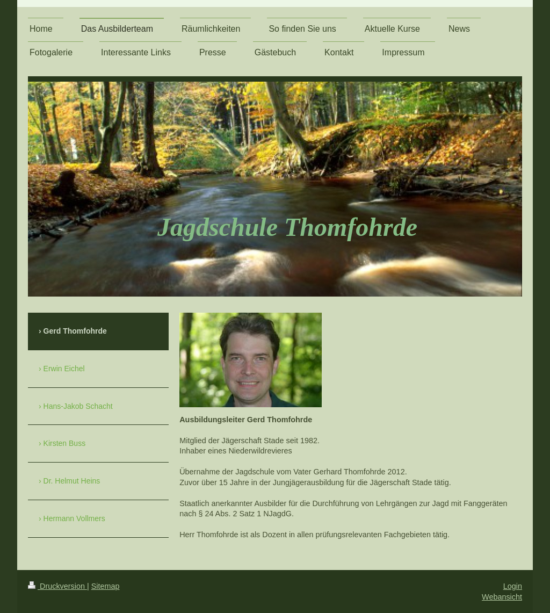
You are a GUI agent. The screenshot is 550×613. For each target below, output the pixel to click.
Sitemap (105, 586)
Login (512, 586)
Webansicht (502, 597)
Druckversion (57, 586)
